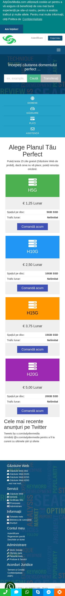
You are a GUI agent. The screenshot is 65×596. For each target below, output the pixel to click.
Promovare (13, 502)
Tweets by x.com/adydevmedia (22, 432)
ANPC (10, 575)
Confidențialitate (14, 572)
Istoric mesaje (14, 549)
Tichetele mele (15, 516)
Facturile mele (15, 556)
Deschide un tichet (16, 539)
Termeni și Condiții (15, 569)
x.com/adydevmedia (28, 436)
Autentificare (37, 37)
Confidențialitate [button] (32, 19)
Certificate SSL (15, 499)
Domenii (12, 496)
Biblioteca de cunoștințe (19, 519)
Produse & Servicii (17, 559)
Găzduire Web (15, 493)
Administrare (14, 506)
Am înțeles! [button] (11, 29)
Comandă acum (32, 226)
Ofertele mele (14, 552)
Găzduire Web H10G (18, 473)
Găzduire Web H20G (18, 480)
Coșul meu (55, 37)
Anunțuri (12, 522)
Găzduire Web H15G (18, 476)
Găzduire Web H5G (17, 470)
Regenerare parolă (16, 536)
